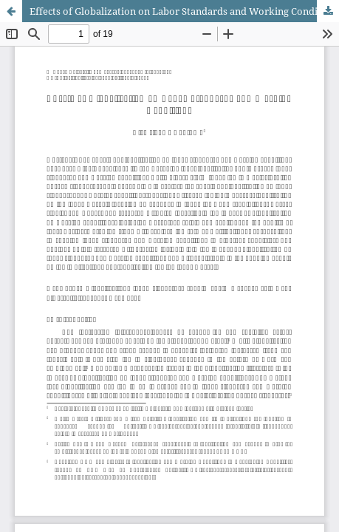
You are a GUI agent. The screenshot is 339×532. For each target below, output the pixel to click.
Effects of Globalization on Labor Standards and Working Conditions (184, 11)
